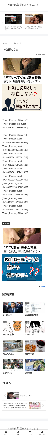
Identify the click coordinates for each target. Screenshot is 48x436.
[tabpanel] (13, 22)
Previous (2, 23)
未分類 (6, 223)
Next (46, 23)
